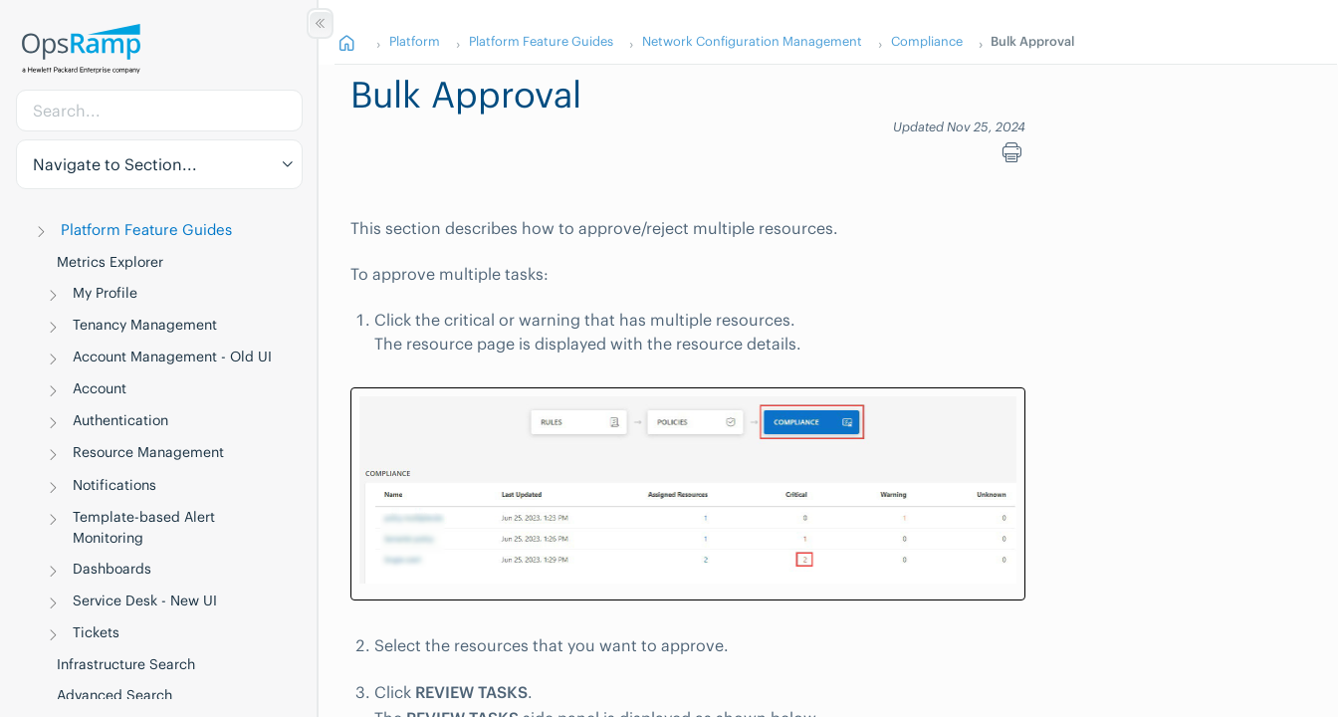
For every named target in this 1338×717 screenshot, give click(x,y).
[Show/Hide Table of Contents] (320, 23)
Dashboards (112, 569)
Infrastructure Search (126, 664)
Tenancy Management (145, 325)
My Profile (105, 293)
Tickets (96, 632)
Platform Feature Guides (146, 229)
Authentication (120, 420)
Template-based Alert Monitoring (144, 527)
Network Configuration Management (752, 41)
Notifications (114, 485)
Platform (414, 41)
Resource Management (148, 452)
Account (99, 388)
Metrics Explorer (110, 262)
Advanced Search (114, 695)
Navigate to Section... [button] (115, 164)
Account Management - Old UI (172, 356)
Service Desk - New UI (145, 600)
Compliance (927, 41)
